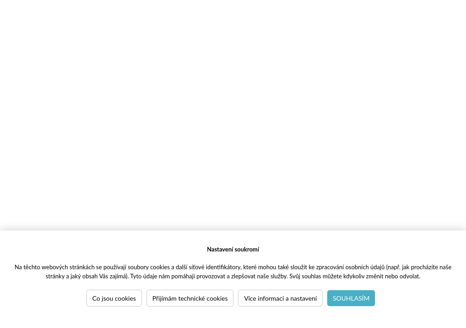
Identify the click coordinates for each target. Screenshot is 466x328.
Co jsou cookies (114, 298)
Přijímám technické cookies (190, 298)
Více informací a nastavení (280, 298)
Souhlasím (351, 298)
